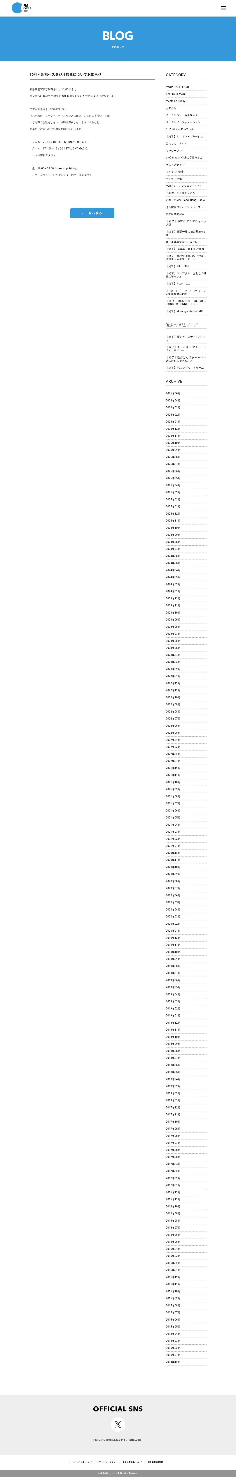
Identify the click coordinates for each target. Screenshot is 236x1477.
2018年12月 (173, 1022)
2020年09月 (173, 874)
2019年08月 (173, 966)
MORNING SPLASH (177, 86)
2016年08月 (173, 1220)
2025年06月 (173, 471)
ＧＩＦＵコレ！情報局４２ (182, 115)
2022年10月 (173, 697)
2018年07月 (173, 1057)
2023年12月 (173, 598)
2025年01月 (173, 506)
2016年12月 (173, 1192)
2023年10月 (173, 612)
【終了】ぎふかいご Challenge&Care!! (186, 292)
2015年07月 (173, 1312)
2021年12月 (173, 768)
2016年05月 (173, 1241)
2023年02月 (173, 669)
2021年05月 (173, 817)
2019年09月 (173, 958)
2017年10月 (173, 1121)
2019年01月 (173, 1015)
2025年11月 (173, 435)
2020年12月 (173, 853)
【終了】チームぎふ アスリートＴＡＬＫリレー (186, 349)
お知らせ (171, 108)
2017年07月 (173, 1142)
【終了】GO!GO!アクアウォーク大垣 (186, 223)
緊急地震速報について (132, 1462)
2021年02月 (173, 838)
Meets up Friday (175, 101)
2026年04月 (173, 400)
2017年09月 (173, 1128)
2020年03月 (173, 916)
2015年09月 (173, 1298)
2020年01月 (173, 930)
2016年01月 (173, 1270)
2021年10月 (173, 782)
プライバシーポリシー (107, 1462)
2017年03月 (173, 1171)
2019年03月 (173, 1001)
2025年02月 (173, 499)
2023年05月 (173, 647)
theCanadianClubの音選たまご (184, 157)
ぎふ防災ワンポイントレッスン (184, 207)
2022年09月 (173, 704)
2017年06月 (173, 1149)
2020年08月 (173, 881)
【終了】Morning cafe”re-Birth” (185, 311)
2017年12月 (173, 1107)
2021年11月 (173, 775)
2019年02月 (173, 1008)
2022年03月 (173, 746)
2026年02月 (173, 414)
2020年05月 (173, 902)
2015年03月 (173, 1340)
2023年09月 (173, 619)
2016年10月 (173, 1206)
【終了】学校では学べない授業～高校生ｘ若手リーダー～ (186, 258)
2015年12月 (173, 1277)
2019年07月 (173, 973)
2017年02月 (173, 1178)
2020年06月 (173, 895)
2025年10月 (173, 442)
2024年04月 (173, 570)
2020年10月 (173, 867)
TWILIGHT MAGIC (177, 94)
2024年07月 (173, 548)
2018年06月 (173, 1065)
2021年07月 (173, 803)
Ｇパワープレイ (175, 150)
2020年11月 (173, 860)
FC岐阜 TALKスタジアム (180, 193)
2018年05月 (173, 1072)
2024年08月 (173, 541)
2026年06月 (173, 393)
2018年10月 (173, 1036)
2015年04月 (173, 1333)
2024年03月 (173, 577)
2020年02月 (173, 923)
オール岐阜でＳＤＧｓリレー (183, 241)
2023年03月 (173, 662)
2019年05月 (173, 987)
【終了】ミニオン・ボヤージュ (184, 136)
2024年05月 (173, 563)
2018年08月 (173, 1050)
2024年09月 (173, 534)
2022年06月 (173, 725)
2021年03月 (173, 831)
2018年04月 (173, 1079)
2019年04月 (173, 994)
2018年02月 (173, 1093)
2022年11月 (173, 690)
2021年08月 (173, 796)
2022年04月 (173, 739)
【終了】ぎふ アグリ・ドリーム (185, 367)
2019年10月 (173, 952)
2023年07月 (173, 633)
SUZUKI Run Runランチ (180, 129)
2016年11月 (173, 1199)
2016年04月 (173, 1248)
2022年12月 (173, 683)
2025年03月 (173, 492)
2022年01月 (173, 761)
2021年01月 (173, 845)
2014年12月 (173, 1362)
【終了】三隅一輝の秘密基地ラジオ (186, 233)
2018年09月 (173, 1043)
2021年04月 (173, 824)
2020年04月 (173, 909)
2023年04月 (173, 655)
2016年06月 (173, 1234)
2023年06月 (173, 640)
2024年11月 (173, 520)
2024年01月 (173, 591)
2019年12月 (173, 937)
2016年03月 (173, 1255)
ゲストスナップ (175, 164)
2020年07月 (173, 888)
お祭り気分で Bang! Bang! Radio (185, 200)
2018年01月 (173, 1100)
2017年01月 (173, 1185)
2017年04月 (173, 1164)
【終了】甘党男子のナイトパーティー (186, 338)
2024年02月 (173, 584)
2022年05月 (173, 732)
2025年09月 (173, 449)
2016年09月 (173, 1213)
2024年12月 (173, 513)
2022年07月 (173, 718)
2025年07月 (173, 464)
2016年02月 (173, 1263)
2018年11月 (173, 1029)
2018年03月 (173, 1086)
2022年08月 (173, 711)
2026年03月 (173, 407)
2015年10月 (173, 1291)
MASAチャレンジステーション (184, 185)
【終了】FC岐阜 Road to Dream (185, 248)
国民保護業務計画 (155, 1462)
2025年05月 (173, 478)
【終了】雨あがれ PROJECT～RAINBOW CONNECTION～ (186, 303)
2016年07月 (173, 1227)
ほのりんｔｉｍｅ (176, 143)
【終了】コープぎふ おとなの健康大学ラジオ (186, 275)
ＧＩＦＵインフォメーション (183, 122)
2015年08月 (173, 1305)
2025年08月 (173, 457)
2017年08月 (173, 1135)
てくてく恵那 (174, 178)
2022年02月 (173, 754)
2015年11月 (173, 1284)
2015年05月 (173, 1326)
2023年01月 (173, 676)
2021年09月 (173, 789)
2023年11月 (173, 605)
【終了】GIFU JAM (177, 266)
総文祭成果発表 (175, 214)
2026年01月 (173, 421)
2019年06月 (173, 980)
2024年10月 (173, 527)
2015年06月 (173, 1319)
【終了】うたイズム (178, 283)
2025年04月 (173, 485)
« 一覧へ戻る (92, 213)
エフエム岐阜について (82, 1462)
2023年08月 (173, 626)
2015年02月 (173, 1347)
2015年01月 (173, 1354)
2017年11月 (173, 1114)
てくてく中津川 (175, 171)
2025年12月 (173, 428)
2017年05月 (173, 1156)
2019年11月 (173, 944)
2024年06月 (173, 556)
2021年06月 (173, 810)
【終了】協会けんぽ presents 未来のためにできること (186, 359)
